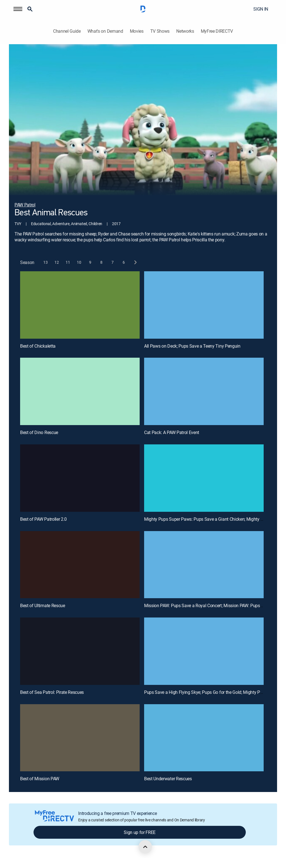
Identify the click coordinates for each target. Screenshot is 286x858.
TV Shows (160, 31)
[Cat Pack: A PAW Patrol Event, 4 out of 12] (204, 391)
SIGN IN (260, 9)
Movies (137, 31)
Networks (185, 31)
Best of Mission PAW (39, 778)
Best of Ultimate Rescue (42, 605)
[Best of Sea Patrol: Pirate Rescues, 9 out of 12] (80, 651)
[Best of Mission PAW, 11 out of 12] (80, 738)
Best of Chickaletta (38, 346)
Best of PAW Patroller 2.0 (43, 519)
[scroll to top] (145, 846)
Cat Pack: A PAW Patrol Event (171, 432)
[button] (17, 8)
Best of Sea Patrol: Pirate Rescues (52, 692)
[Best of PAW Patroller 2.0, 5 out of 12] (80, 478)
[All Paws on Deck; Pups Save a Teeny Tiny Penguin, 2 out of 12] (204, 305)
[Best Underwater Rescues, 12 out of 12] (204, 738)
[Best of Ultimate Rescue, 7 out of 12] (80, 564)
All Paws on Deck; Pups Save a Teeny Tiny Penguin (192, 346)
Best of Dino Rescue (39, 432)
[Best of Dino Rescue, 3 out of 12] (80, 391)
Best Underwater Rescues (168, 778)
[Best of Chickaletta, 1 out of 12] (80, 305)
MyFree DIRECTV (217, 31)
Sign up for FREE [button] (140, 832)
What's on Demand (105, 31)
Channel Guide (67, 31)
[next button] (135, 262)
